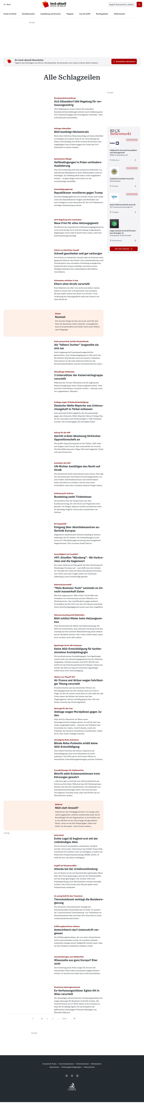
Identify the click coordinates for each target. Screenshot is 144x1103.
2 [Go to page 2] (47, 1019)
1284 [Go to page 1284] (64, 1019)
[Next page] (74, 1019)
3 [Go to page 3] (52, 1019)
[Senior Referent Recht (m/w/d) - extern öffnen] (135, 213)
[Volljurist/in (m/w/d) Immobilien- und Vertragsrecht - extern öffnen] (135, 161)
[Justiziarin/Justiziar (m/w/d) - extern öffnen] (135, 187)
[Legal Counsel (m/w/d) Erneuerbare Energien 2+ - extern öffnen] (135, 241)
